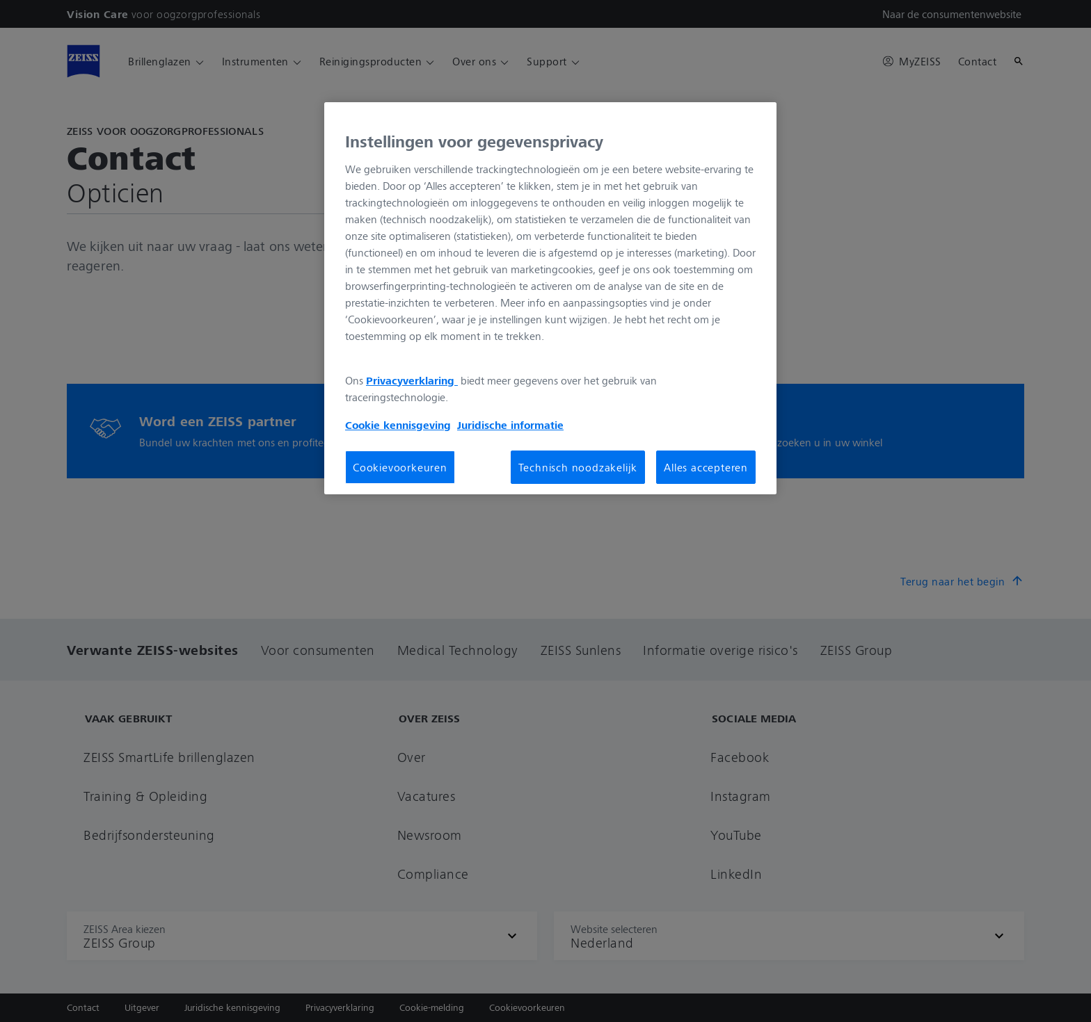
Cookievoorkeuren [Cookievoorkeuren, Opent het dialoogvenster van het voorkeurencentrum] (400, 467)
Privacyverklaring (412, 380)
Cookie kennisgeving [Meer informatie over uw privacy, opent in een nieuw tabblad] (398, 424)
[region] (550, 298)
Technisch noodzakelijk (578, 467)
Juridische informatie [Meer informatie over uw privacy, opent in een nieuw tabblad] (510, 424)
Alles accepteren (706, 467)
